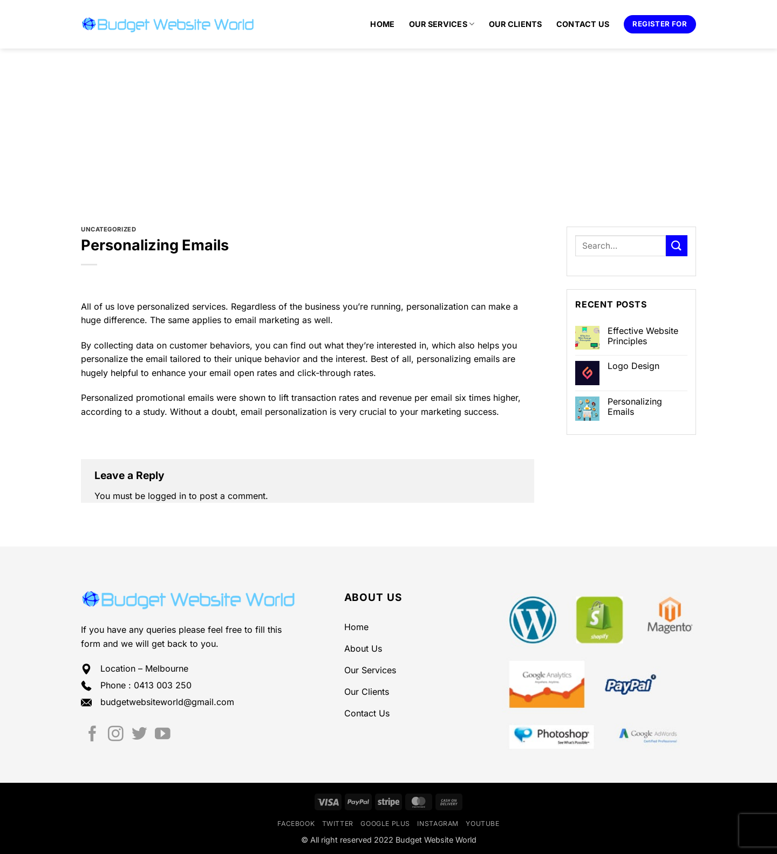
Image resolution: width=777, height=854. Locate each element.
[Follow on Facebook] (92, 734)
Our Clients (515, 24)
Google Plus (385, 823)
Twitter (337, 823)
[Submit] (676, 245)
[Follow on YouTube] (163, 734)
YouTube (482, 823)
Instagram (438, 823)
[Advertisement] (388, 129)
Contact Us (583, 24)
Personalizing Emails (635, 407)
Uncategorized (108, 229)
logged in (167, 495)
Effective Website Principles (643, 336)
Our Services (442, 24)
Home (382, 24)
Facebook (296, 823)
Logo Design (633, 366)
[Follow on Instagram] (116, 734)
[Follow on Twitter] (139, 734)
